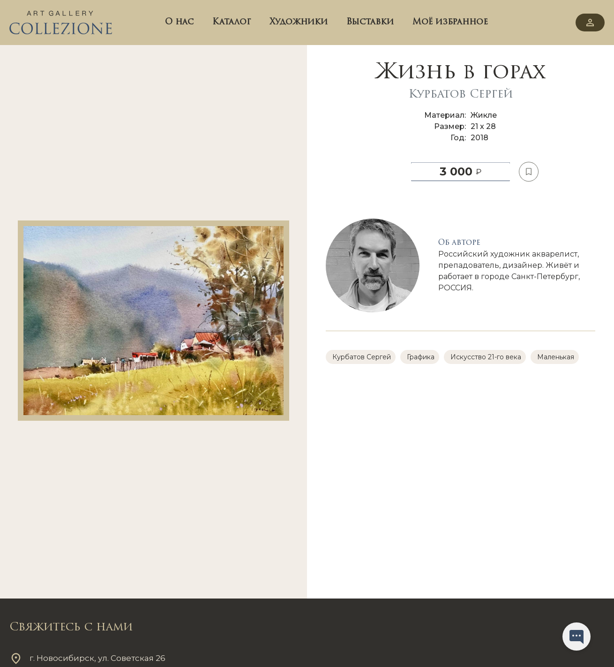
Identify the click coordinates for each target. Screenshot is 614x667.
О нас (179, 22)
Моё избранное (450, 22)
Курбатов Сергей (461, 94)
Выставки (370, 22)
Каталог (231, 22)
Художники (299, 22)
